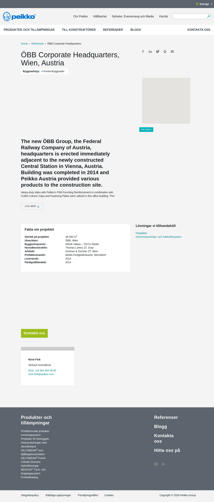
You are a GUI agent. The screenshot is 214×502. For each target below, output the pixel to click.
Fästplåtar (141, 233)
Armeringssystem (31, 435)
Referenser (113, 29)
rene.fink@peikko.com (41, 374)
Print (165, 51)
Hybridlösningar (30, 465)
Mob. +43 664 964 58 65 (42, 370)
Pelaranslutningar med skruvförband (34, 444)
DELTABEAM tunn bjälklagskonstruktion (33, 452)
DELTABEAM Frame (33, 458)
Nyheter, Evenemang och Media (133, 16)
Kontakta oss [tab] (34, 333)
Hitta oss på (167, 450)
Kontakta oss (198, 29)
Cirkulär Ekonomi (31, 461)
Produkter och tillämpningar (29, 29)
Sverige (204, 4)
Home (24, 43)
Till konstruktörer (79, 29)
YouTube (156, 462)
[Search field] (189, 16)
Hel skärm (146, 129)
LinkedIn (150, 51)
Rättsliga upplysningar (58, 495)
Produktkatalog (29, 477)
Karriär (163, 16)
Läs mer (32, 206)
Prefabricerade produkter (35, 431)
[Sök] (208, 16)
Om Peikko (80, 16)
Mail (172, 51)
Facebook (143, 51)
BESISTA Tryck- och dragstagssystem (33, 471)
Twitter (157, 51)
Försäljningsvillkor (88, 495)
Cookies (109, 495)
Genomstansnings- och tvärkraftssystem (158, 236)
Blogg (135, 29)
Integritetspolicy (30, 495)
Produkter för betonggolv (35, 438)
